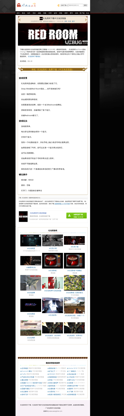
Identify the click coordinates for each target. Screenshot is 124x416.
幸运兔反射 (72, 374)
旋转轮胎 (52, 386)
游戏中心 (46, 411)
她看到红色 (32, 267)
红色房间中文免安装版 (53, 408)
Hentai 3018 (72, 368)
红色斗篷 (75, 247)
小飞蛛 (70, 391)
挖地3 (51, 380)
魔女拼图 (25, 380)
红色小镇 (53, 248)
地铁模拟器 (53, 377)
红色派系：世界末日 (75, 335)
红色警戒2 (53, 270)
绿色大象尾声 (53, 383)
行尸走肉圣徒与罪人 (29, 386)
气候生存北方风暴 (28, 377)
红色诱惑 (32, 314)
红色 (69, 21)
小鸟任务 (71, 377)
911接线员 (72, 371)
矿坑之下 (52, 371)
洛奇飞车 (25, 394)
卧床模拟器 (72, 394)
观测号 (70, 389)
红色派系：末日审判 (54, 335)
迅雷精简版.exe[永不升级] (62, 204)
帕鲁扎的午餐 (73, 386)
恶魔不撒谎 (26, 389)
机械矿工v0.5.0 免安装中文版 (32, 383)
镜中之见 (71, 380)
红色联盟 (32, 248)
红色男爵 (32, 338)
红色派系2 (53, 315)
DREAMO (52, 374)
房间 (65, 21)
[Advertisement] (14, 42)
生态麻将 (25, 391)
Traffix (24, 374)
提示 (73, 21)
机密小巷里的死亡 (55, 394)
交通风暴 (52, 389)
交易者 (70, 383)
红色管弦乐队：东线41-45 (75, 315)
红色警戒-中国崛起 (75, 270)
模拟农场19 (53, 368)
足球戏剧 (25, 368)
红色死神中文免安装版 (53, 291)
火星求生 (52, 391)
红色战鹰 (32, 293)
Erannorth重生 (27, 371)
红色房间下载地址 (34, 56)
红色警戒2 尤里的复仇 (75, 293)
